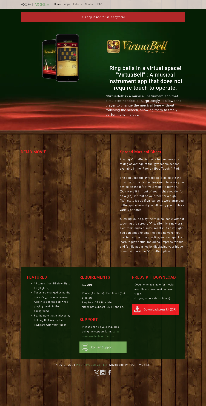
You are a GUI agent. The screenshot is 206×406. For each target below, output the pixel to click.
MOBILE (35, 4)
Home (58, 4)
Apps (67, 4)
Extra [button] (76, 4)
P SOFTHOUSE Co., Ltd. (92, 364)
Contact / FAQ (93, 4)
